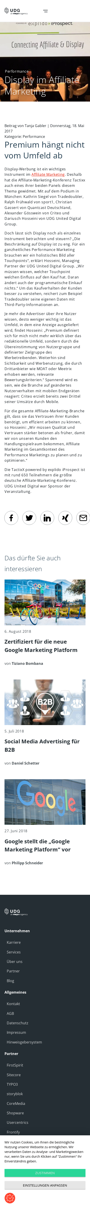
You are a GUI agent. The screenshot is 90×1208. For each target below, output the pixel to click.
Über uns (14, 961)
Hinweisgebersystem (24, 1042)
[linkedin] (47, 518)
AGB (10, 1013)
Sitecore (14, 1074)
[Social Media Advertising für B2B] (45, 722)
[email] (83, 518)
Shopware (15, 1113)
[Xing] (65, 518)
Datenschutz (17, 1022)
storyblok (15, 1093)
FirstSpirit (15, 1065)
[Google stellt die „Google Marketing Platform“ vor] (45, 822)
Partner (13, 971)
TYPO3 (12, 1084)
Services (14, 952)
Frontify (13, 1132)
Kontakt (13, 1003)
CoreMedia (16, 1103)
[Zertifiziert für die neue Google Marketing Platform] (45, 623)
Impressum (16, 1032)
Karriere (14, 942)
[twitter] (29, 518)
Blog (10, 980)
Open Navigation (45, 11)
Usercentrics (17, 1122)
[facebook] (11, 518)
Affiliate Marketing (48, 174)
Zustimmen (45, 1173)
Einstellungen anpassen (45, 1185)
